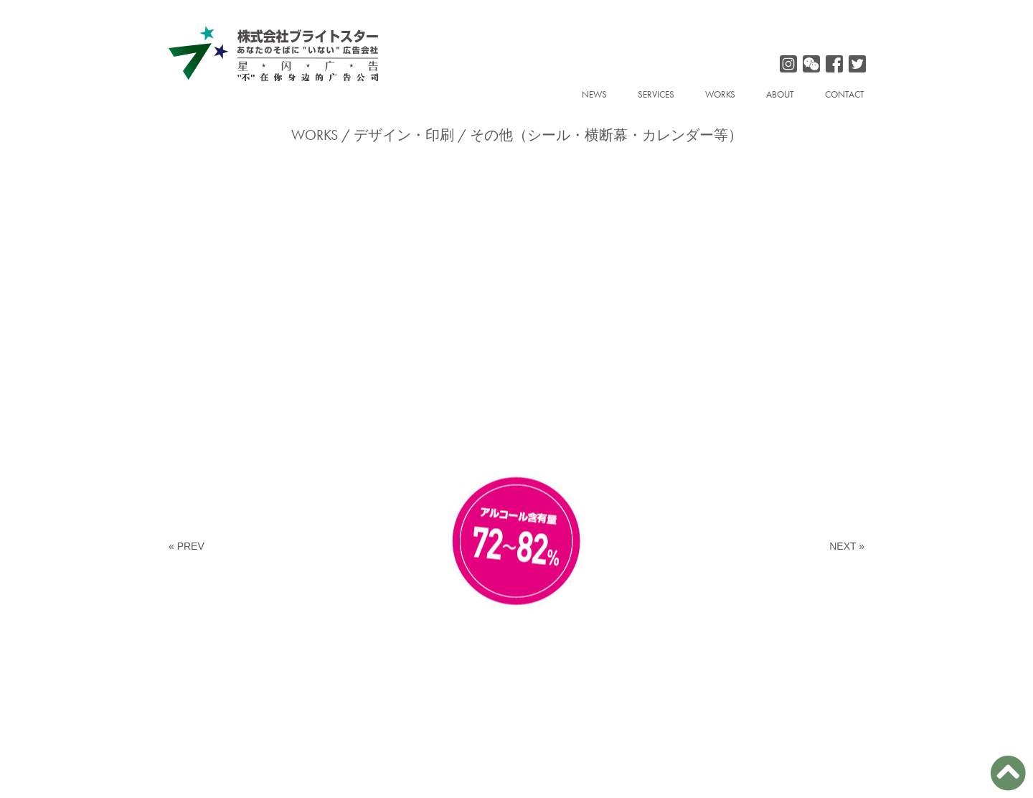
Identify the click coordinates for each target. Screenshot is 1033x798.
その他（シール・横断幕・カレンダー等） (606, 135)
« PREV (186, 546)
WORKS (720, 94)
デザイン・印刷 (404, 135)
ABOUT (780, 94)
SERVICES (656, 94)
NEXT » (846, 546)
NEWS (594, 94)
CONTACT (844, 94)
